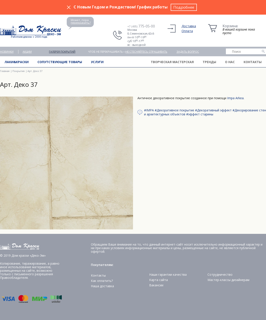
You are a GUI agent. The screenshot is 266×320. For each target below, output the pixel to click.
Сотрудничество (220, 274)
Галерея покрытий (62, 52)
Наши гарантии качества (168, 274)
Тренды (209, 62)
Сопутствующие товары (59, 62)
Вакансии (156, 285)
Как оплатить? (102, 281)
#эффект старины (199, 114)
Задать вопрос (187, 52)
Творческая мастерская (172, 62)
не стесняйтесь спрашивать (146, 52)
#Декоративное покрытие (174, 110)
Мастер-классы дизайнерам (228, 280)
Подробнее (183, 7)
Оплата (187, 31)
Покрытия (18, 71)
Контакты (253, 62)
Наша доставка (102, 286)
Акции (27, 52)
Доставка (189, 26)
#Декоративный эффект (213, 110)
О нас (230, 62)
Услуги (97, 62)
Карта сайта (158, 280)
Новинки (7, 52)
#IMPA (149, 110)
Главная (5, 71)
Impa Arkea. (235, 98)
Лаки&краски (16, 62)
